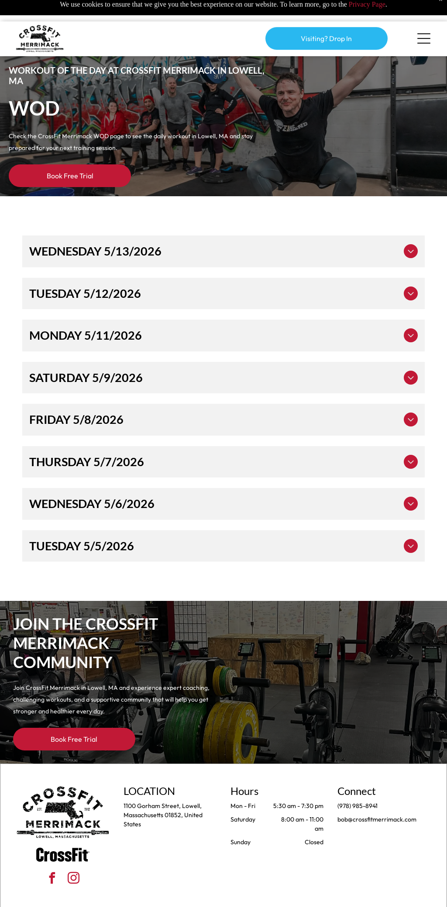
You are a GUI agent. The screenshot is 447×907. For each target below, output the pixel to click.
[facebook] (52, 857)
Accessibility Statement (241, 897)
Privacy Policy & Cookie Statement (169, 897)
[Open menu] (423, 17)
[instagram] (73, 857)
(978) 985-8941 (357, 784)
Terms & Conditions (295, 897)
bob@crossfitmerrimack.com (376, 797)
